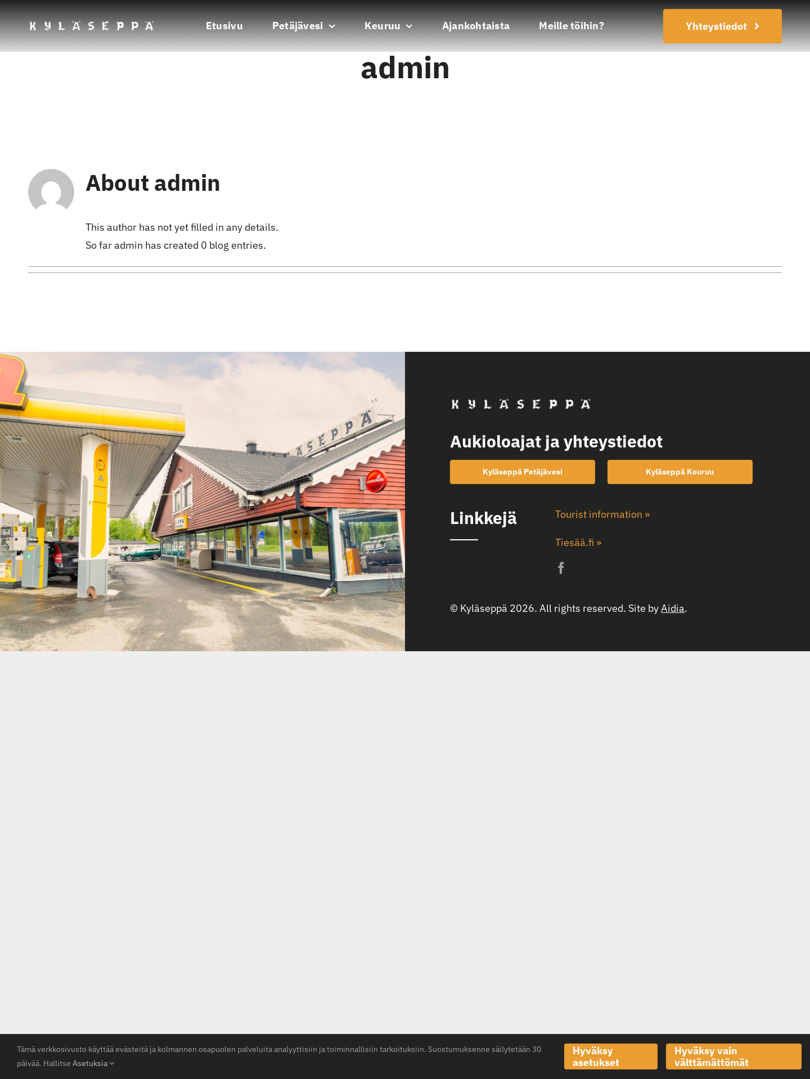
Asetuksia (93, 1063)
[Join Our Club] (722, 26)
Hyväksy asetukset (596, 1056)
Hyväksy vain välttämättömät (711, 1056)
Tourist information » (602, 514)
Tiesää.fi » (578, 542)
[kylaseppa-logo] (91, 23)
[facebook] (561, 568)
